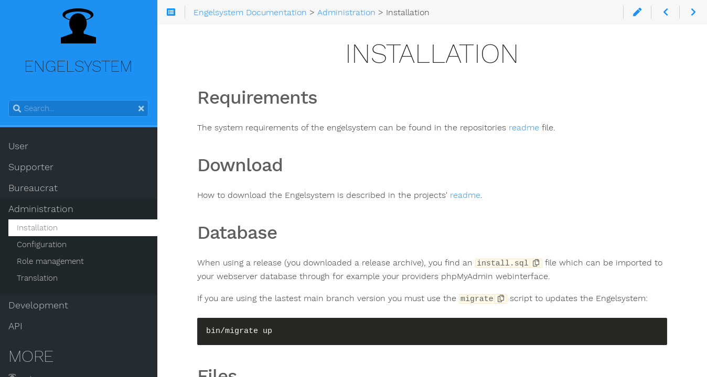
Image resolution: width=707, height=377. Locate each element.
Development (38, 305)
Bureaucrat (33, 188)
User (18, 146)
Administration (40, 209)
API (15, 326)
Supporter (30, 167)
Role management (50, 261)
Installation (37, 227)
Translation (37, 278)
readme (524, 127)
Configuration (42, 244)
